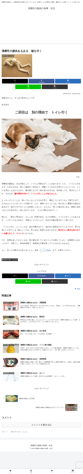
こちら (45, 250)
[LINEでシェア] (28, 86)
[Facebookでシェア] (42, 81)
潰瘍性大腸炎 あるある (9, 259)
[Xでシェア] (15, 81)
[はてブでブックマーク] (68, 81)
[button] (55, 86)
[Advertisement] (41, 29)
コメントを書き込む (41, 425)
